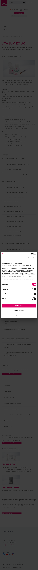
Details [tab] (19, 258)
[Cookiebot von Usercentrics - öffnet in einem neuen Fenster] (29, 254)
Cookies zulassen (19, 305)
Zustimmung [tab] (6, 258)
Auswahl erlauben (19, 310)
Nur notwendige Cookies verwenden (19, 315)
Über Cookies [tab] (31, 258)
